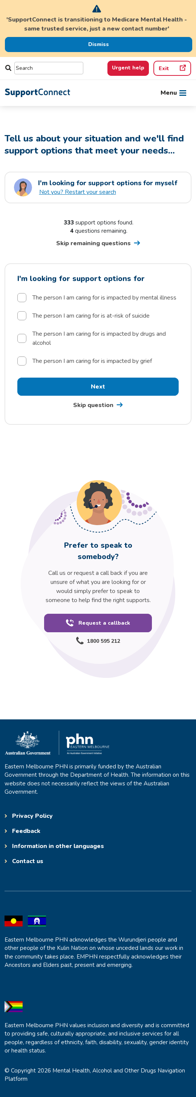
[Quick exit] (172, 68)
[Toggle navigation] (173, 92)
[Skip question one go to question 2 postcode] (98, 405)
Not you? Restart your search (77, 192)
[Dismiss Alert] (98, 44)
